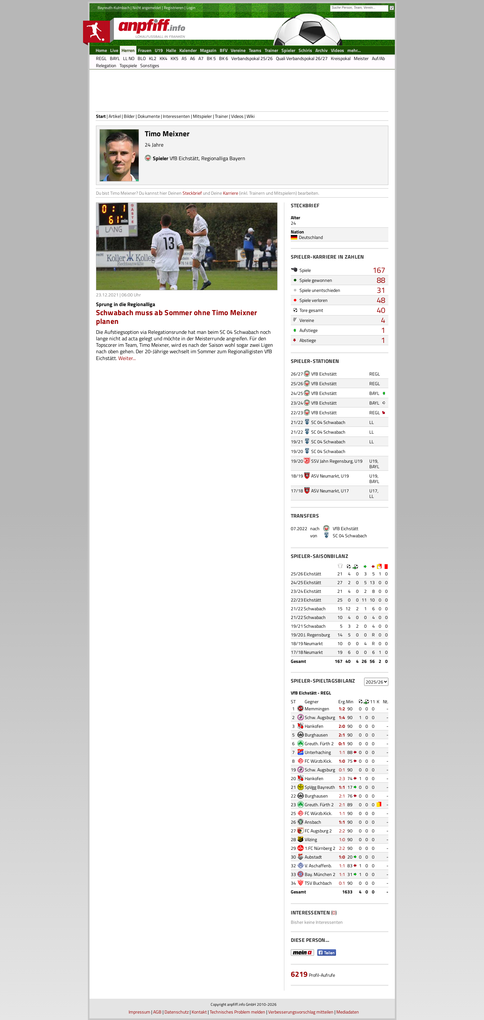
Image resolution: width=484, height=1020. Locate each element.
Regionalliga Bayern (223, 158)
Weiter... (127, 358)
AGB (157, 1011)
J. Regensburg (317, 634)
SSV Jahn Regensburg (331, 461)
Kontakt (199, 1011)
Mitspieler (202, 116)
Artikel (115, 116)
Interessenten (176, 116)
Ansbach (313, 822)
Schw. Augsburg (320, 717)
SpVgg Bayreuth (320, 787)
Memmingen (317, 708)
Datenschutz (176, 1011)
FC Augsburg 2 (318, 830)
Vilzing (311, 839)
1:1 (342, 752)
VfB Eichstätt (184, 158)
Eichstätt (312, 573)
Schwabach (315, 608)
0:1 (342, 743)
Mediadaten (347, 1011)
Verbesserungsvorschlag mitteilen (300, 1011)
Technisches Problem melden (237, 1011)
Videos (237, 116)
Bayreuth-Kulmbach (114, 8)
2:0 (342, 726)
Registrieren (174, 8)
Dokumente (149, 116)
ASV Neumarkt (325, 475)
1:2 (342, 708)
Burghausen (316, 734)
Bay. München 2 (320, 874)
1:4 (342, 717)
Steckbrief (192, 193)
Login (190, 8)
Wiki (251, 116)
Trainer (221, 116)
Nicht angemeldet (146, 8)
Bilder (129, 116)
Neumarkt (313, 643)
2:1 (342, 734)
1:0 (342, 760)
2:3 (342, 778)
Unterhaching (318, 752)
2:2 (342, 830)
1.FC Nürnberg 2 (320, 848)
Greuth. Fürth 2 (319, 743)
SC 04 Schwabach (328, 422)
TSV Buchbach (318, 883)
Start (101, 116)
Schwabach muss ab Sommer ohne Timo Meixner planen (177, 317)
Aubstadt (313, 856)
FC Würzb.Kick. (318, 760)
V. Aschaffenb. (318, 865)
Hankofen (314, 726)
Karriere (230, 193)
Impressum (139, 1011)
